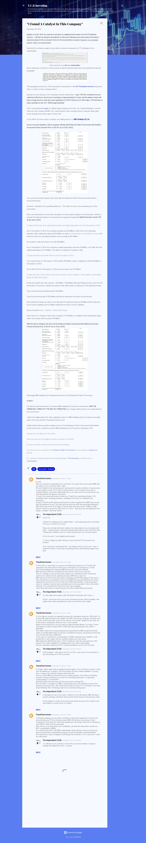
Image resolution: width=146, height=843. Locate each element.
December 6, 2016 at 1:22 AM (61, 613)
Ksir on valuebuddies (72, 65)
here (29, 89)
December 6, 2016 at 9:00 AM (71, 514)
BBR (33, 469)
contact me (93, 450)
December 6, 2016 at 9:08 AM (71, 740)
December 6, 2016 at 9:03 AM (71, 592)
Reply (38, 557)
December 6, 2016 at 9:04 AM (71, 649)
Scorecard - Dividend (46, 469)
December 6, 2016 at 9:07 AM (71, 691)
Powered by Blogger (73, 832)
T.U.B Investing (37, 5)
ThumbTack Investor (43, 478)
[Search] (122, 6)
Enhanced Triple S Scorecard (63, 450)
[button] (101, 23)
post (46, 108)
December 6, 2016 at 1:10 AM (61, 478)
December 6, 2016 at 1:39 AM (61, 715)
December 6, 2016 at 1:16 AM (61, 562)
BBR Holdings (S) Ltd (81, 119)
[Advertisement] (116, 52)
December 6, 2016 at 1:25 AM (61, 666)
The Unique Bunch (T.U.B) (52, 514)
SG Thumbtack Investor (85, 86)
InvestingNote (32, 461)
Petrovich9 (78, 837)
